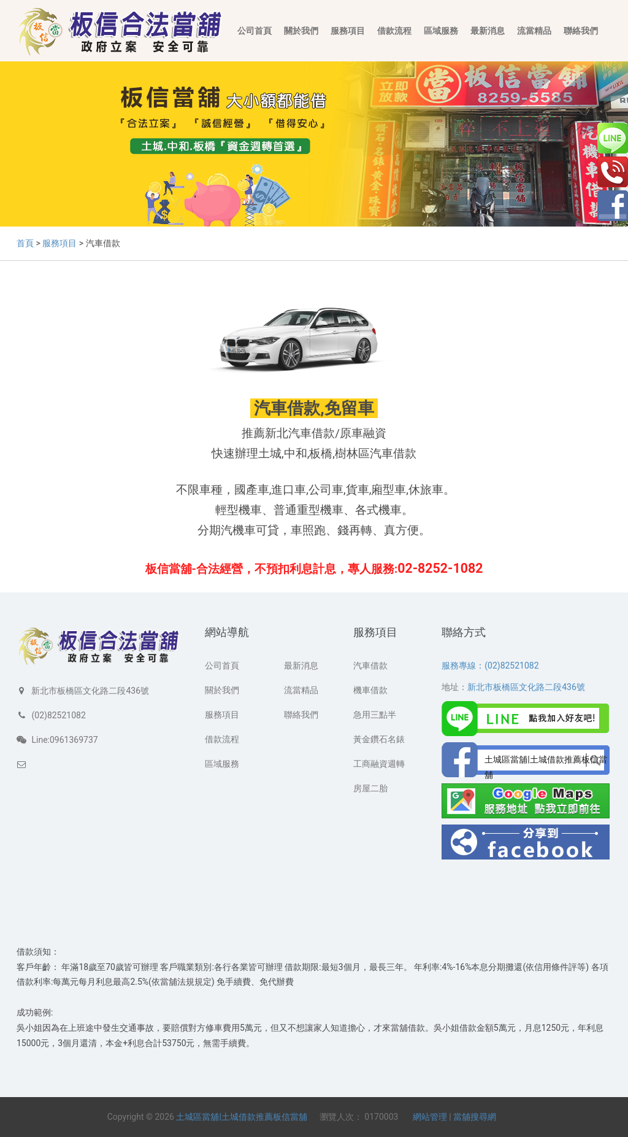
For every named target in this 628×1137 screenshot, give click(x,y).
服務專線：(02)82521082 (490, 665)
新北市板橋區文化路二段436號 (90, 691)
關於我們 (301, 31)
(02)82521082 (58, 715)
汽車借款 (370, 665)
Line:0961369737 (64, 740)
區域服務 (441, 31)
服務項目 (348, 31)
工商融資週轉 (379, 764)
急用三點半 (374, 715)
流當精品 (534, 31)
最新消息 (487, 31)
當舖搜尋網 (474, 1117)
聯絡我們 (581, 31)
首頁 (25, 243)
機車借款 (370, 690)
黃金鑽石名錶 (379, 739)
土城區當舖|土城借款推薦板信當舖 (241, 1117)
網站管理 (430, 1117)
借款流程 (394, 31)
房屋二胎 (370, 788)
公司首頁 (254, 31)
